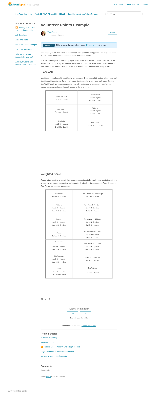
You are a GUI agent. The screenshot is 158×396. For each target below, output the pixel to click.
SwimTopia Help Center (23, 14)
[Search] (124, 13)
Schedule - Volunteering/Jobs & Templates (83, 14)
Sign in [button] (145, 4)
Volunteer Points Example (26, 45)
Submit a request (132, 4)
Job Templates (21, 35)
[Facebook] (42, 299)
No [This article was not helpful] (85, 313)
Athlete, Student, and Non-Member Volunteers (25, 63)
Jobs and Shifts (21, 40)
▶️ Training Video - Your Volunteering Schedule (25, 28)
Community (118, 4)
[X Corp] (45, 299)
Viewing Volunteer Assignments (54, 356)
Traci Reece (52, 32)
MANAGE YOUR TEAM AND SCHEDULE (50, 14)
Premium (90, 45)
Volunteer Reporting (23, 49)
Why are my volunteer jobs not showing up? (24, 55)
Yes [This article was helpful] (72, 313)
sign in (48, 377)
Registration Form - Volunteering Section (57, 351)
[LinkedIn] (49, 299)
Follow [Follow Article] (112, 32)
